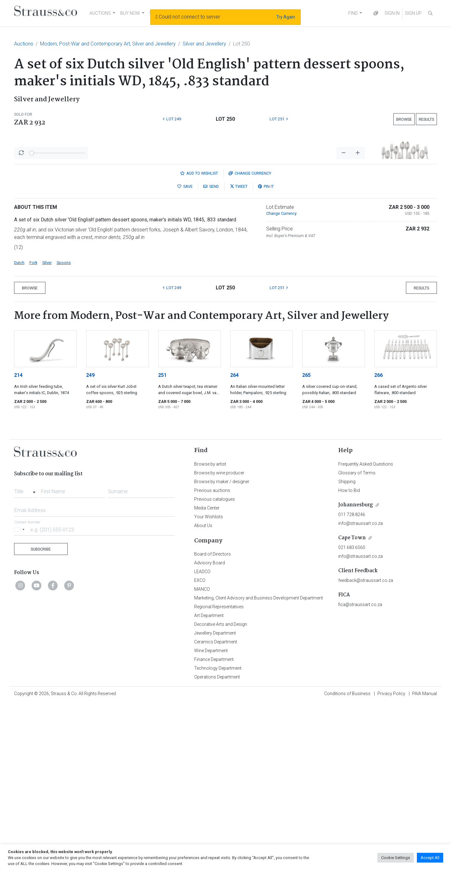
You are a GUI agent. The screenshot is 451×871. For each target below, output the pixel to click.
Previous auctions (212, 654)
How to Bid (349, 654)
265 (306, 539)
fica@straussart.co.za (360, 768)
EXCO (199, 744)
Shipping (346, 645)
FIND (353, 13)
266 (378, 539)
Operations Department (217, 841)
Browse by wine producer (219, 637)
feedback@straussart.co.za (365, 744)
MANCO (202, 753)
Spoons (64, 427)
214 (18, 539)
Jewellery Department (215, 797)
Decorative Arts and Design (220, 788)
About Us (203, 689)
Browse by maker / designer (221, 645)
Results (426, 119)
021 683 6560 (351, 711)
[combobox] (26, 654)
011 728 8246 (351, 678)
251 (162, 539)
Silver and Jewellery (204, 44)
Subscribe (41, 713)
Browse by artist (210, 628)
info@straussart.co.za (360, 687)
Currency (250, 337)
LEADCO (202, 735)
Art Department (209, 779)
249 (90, 539)
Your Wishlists (208, 681)
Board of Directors (212, 718)
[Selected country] (20, 693)
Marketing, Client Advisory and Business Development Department (258, 762)
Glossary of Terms (357, 637)
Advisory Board (209, 727)
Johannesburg (355, 669)
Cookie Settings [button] (395, 857)
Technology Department (217, 832)
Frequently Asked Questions (365, 628)
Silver (47, 427)
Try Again (285, 16)
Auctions (23, 44)
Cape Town (352, 702)
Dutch (19, 427)
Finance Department (214, 823)
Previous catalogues (214, 663)
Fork (33, 427)
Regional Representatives (219, 770)
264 (234, 539)
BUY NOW (130, 13)
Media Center (207, 672)
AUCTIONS (100, 13)
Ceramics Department (215, 806)
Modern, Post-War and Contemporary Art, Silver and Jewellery (108, 44)
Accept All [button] (430, 857)
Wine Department (211, 814)
